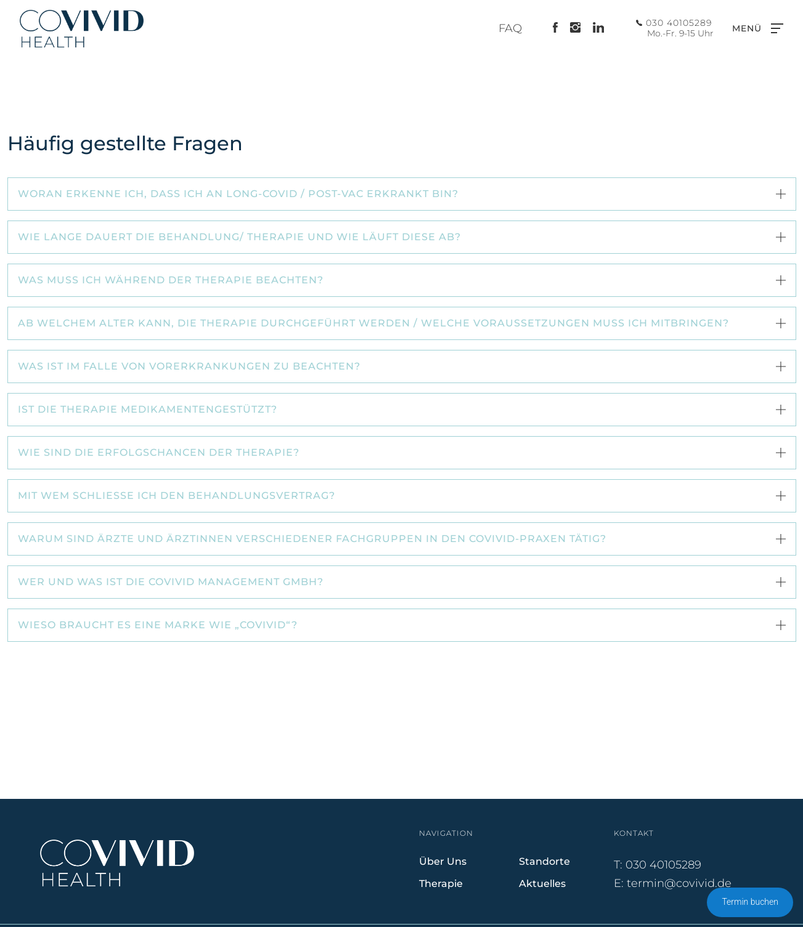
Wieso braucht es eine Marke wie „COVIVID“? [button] (158, 625)
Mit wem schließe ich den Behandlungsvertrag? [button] (176, 495)
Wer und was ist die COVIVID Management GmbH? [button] (171, 582)
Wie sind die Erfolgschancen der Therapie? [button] (159, 452)
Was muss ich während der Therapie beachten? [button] (171, 280)
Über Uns (443, 861)
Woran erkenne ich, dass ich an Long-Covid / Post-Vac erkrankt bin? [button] (240, 194)
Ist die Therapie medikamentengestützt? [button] (149, 409)
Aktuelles (542, 883)
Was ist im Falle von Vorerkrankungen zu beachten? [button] (189, 366)
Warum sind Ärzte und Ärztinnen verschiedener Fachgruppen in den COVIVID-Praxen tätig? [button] (312, 538)
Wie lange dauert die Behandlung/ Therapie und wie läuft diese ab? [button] (239, 237)
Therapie (441, 883)
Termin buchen (750, 902)
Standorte (544, 861)
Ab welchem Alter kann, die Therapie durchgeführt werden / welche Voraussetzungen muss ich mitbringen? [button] (373, 323)
